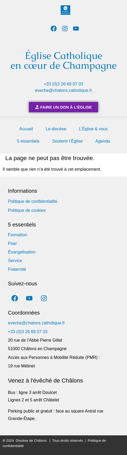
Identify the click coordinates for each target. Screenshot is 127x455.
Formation (17, 235)
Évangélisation (22, 252)
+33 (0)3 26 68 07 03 (63, 84)
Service (15, 260)
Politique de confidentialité (32, 201)
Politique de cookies (27, 210)
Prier (12, 243)
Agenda (102, 141)
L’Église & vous (93, 129)
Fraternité (17, 269)
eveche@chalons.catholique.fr (63, 90)
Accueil (26, 129)
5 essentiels (28, 141)
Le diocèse (56, 129)
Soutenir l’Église (67, 141)
